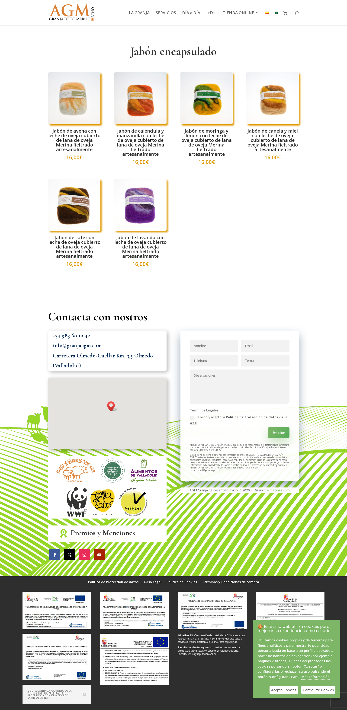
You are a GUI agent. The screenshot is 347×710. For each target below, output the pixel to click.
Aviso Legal (152, 582)
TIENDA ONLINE (238, 13)
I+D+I (211, 13)
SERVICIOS (166, 13)
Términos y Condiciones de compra (230, 582)
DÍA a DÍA (191, 13)
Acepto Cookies (283, 690)
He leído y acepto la (238, 420)
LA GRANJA (139, 13)
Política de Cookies (182, 582)
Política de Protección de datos (113, 582)
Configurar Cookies (318, 690)
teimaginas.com (278, 490)
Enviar (279, 432)
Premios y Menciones (103, 532)
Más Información (315, 676)
